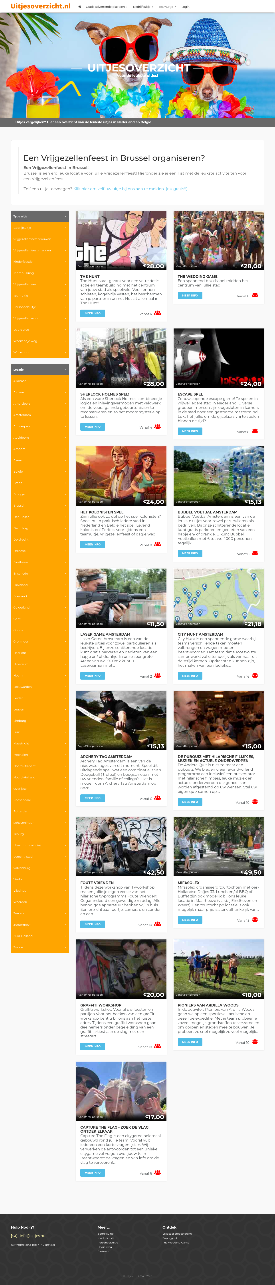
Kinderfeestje (106, 1238)
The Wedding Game (175, 1242)
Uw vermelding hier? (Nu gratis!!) (33, 1244)
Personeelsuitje (108, 1242)
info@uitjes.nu (33, 1236)
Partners (103, 1251)
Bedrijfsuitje (143, 6)
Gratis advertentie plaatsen (107, 6)
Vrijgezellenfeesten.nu (177, 1233)
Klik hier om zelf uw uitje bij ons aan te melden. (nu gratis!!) (130, 188)
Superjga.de (170, 1238)
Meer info (93, 313)
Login (185, 6)
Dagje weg (105, 1247)
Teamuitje (168, 6)
